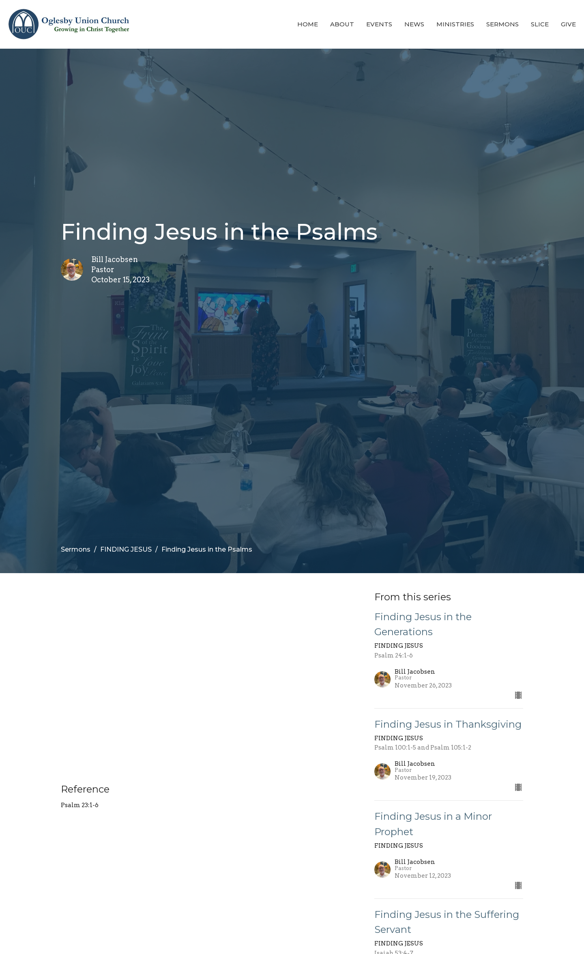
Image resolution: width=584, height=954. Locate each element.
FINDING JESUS (126, 549)
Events (379, 24)
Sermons (502, 24)
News (414, 24)
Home (307, 24)
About (342, 24)
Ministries (455, 24)
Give (568, 24)
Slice (540, 24)
